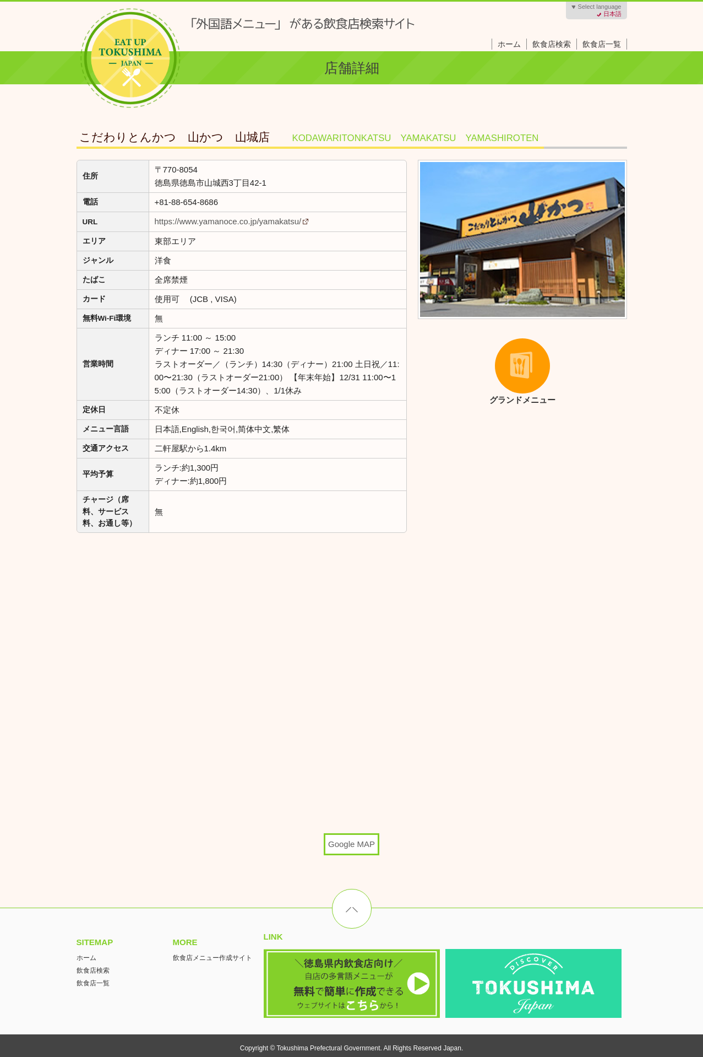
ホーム (509, 44)
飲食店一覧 (601, 44)
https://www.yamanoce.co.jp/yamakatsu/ (228, 221)
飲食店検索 (551, 44)
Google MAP (351, 844)
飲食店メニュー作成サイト (212, 958)
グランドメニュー (512, 371)
